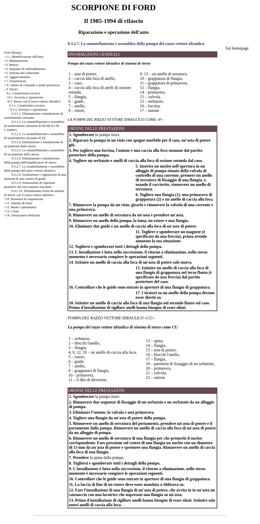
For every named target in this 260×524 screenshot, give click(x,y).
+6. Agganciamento (17, 77)
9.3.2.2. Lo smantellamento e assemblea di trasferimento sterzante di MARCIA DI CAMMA (34, 126)
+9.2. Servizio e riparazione (25, 97)
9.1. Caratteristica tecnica (23, 93)
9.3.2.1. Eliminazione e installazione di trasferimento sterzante (33, 115)
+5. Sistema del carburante (21, 73)
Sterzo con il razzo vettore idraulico (37, 101)
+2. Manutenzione (16, 61)
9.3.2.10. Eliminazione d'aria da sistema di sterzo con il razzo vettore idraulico (34, 193)
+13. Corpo (11, 211)
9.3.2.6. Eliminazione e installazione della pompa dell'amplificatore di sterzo (32, 160)
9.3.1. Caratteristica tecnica (27, 105)
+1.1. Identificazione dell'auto (24, 56)
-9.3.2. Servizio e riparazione (28, 109)
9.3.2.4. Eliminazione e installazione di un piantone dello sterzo (33, 144)
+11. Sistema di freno (18, 203)
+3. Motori (11, 65)
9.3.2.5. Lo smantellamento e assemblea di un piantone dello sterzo (34, 152)
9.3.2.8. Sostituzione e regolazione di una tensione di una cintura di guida (35, 177)
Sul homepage (237, 48)
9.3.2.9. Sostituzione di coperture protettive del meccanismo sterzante (29, 185)
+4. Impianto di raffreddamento (25, 69)
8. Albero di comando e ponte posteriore (33, 85)
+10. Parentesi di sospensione (23, 199)
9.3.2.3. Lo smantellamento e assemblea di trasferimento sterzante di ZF (34, 136)
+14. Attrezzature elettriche (22, 215)
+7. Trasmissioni (15, 81)
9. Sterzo (12, 89)
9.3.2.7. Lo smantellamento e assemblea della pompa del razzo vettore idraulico (34, 168)
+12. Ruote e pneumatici (20, 207)
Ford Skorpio (13, 52)
